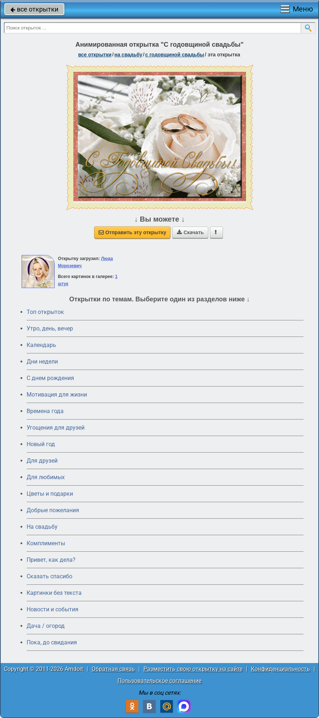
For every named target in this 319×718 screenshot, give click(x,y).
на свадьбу (128, 54)
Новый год (41, 444)
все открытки (34, 9)
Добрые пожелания (53, 510)
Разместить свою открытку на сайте (192, 669)
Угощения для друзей (56, 427)
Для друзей (42, 460)
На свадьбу (42, 526)
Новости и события (52, 609)
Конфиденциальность (280, 669)
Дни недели (42, 361)
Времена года (45, 411)
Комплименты (46, 543)
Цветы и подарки (50, 493)
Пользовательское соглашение (159, 680)
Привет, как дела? (51, 559)
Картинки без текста (54, 592)
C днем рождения (50, 378)
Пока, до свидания (52, 642)
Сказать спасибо (49, 576)
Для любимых (46, 477)
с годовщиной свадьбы (174, 54)
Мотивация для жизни (57, 394)
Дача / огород (46, 625)
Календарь (41, 345)
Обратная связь (113, 669)
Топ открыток (45, 312)
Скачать (190, 232)
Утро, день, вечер (50, 328)
